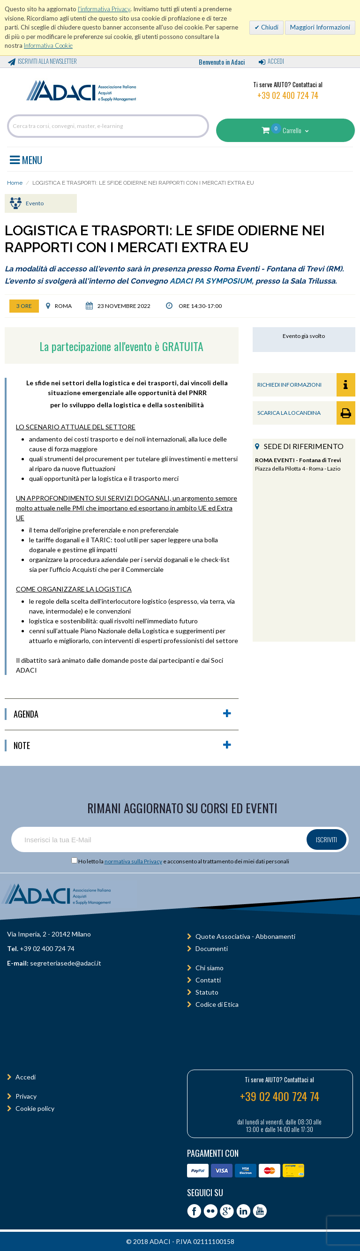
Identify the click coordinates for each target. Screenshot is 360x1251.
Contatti (208, 980)
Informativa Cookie (48, 45)
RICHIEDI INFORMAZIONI (306, 385)
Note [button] (123, 745)
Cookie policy (34, 1108)
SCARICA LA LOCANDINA (306, 413)
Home (14, 183)
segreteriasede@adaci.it (65, 963)
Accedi (276, 61)
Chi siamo (209, 968)
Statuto (206, 992)
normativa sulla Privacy (133, 861)
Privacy (26, 1096)
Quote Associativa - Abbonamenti (245, 936)
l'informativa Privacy (104, 9)
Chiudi (269, 27)
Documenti (211, 948)
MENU (26, 158)
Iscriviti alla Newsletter (47, 61)
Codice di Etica (217, 1004)
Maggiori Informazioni (320, 27)
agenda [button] (123, 714)
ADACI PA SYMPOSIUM (211, 281)
